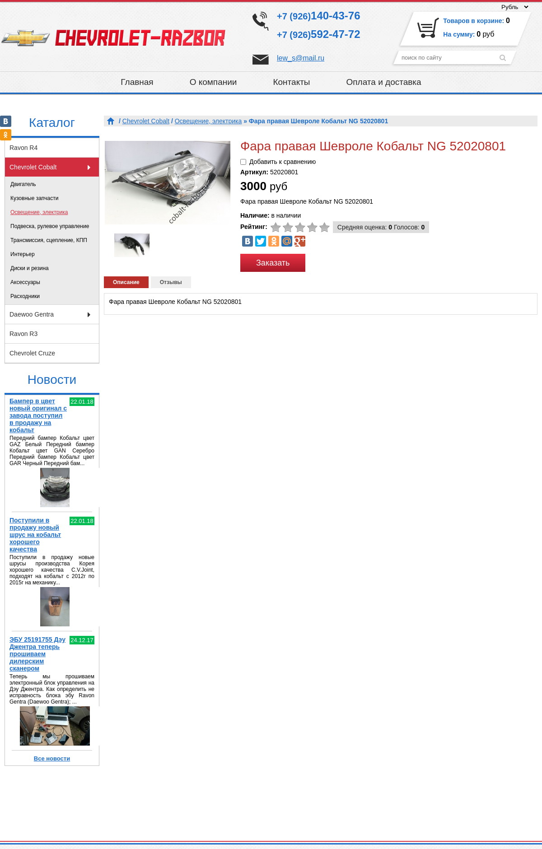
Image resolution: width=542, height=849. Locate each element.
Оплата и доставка (383, 82)
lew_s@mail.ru (300, 58)
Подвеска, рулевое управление (49, 226)
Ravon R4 (23, 147)
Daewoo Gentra (31, 314)
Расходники (25, 296)
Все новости (52, 758)
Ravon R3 (23, 333)
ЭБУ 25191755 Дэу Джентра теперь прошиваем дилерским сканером (37, 654)
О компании (213, 82)
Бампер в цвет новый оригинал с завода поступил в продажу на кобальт (38, 415)
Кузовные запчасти (34, 198)
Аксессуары (25, 282)
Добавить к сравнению (282, 161)
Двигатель (23, 184)
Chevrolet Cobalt (32, 167)
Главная (137, 82)
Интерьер (22, 254)
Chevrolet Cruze (32, 353)
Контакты (291, 82)
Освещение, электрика (39, 212)
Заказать (273, 262)
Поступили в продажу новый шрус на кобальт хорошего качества (35, 535)
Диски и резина (29, 268)
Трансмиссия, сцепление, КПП (48, 240)
